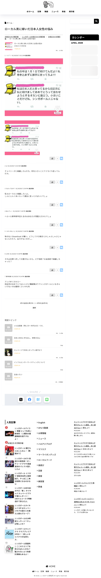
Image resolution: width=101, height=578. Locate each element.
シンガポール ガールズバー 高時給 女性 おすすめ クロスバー (84, 501)
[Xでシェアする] (21, 400)
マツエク (42, 449)
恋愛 (40, 470)
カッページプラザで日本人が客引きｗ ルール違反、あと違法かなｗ (85, 425)
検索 (96, 21)
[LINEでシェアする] (47, 400)
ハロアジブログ (45, 443)
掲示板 (71, 11)
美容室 (41, 481)
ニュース (55, 11)
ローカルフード (45, 459)
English (41, 422)
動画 (46, 11)
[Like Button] (52, 158)
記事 (39, 11)
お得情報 (42, 433)
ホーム (30, 11)
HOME (50, 566)
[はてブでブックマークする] (38, 400)
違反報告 (27, 55)
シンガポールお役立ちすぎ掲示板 (33, 37)
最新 (34, 308)
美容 (40, 475)
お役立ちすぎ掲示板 (12, 37)
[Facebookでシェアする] (30, 400)
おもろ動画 (43, 427)
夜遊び (41, 465)
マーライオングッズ (47, 454)
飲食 (64, 11)
